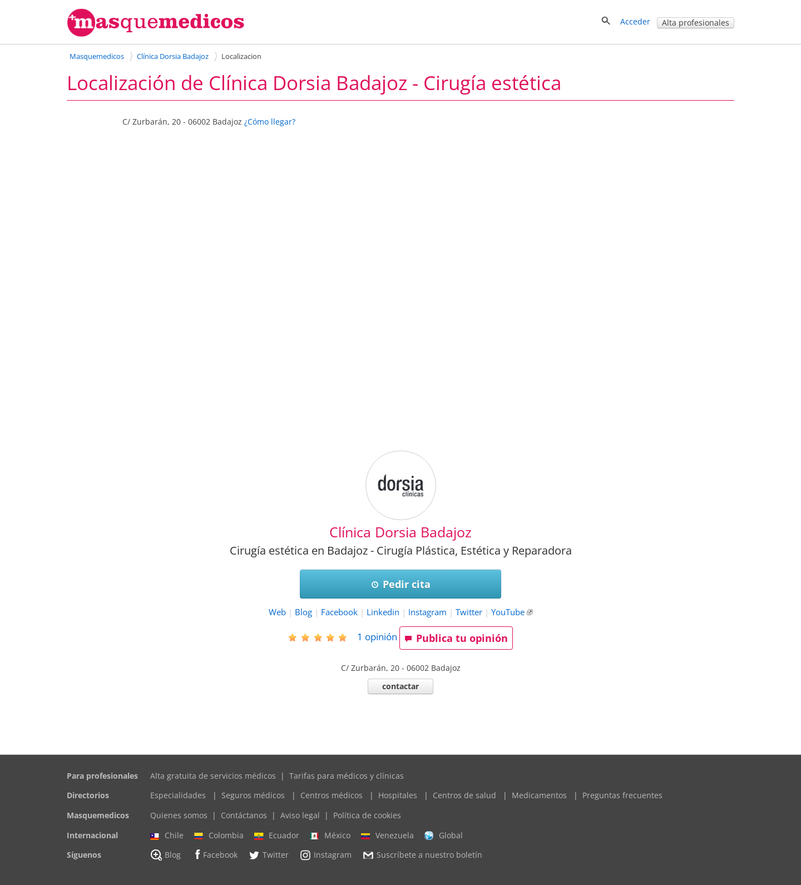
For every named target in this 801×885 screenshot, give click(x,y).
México (330, 835)
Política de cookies (367, 815)
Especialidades (178, 795)
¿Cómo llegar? (269, 121)
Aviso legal (300, 815)
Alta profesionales (695, 22)
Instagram (427, 612)
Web (277, 612)
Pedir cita (401, 584)
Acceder (635, 21)
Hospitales (397, 795)
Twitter (469, 612)
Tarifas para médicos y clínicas (346, 775)
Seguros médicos (253, 795)
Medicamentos (539, 795)
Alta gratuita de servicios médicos (213, 775)
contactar (400, 686)
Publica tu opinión (456, 638)
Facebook (339, 612)
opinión (377, 636)
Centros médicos (331, 795)
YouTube (508, 612)
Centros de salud (464, 795)
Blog (303, 612)
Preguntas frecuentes (622, 795)
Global (443, 835)
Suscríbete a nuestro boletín (422, 855)
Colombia (219, 835)
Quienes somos (178, 815)
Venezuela (387, 835)
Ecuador (276, 835)
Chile (167, 835)
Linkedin (383, 612)
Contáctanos (244, 815)
